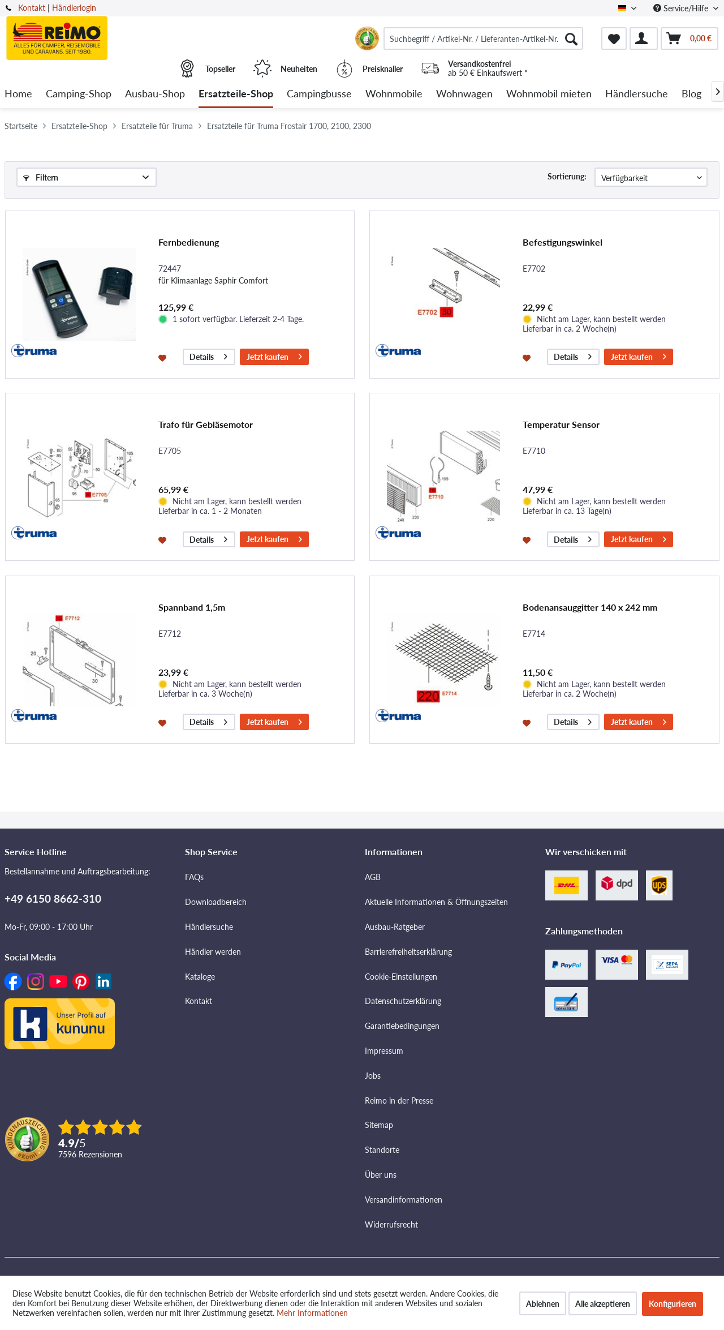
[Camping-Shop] (78, 94)
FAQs (194, 877)
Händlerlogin (74, 7)
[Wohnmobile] (394, 94)
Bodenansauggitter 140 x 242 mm (590, 607)
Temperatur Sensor (561, 424)
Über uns (381, 1174)
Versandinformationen (403, 1199)
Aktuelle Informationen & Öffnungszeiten (436, 902)
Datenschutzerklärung (403, 1001)
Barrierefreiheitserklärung (408, 951)
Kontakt (31, 7)
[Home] (18, 94)
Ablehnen (542, 1303)
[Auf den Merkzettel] (163, 357)
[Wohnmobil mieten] (549, 94)
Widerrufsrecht (391, 1224)
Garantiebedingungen (402, 1026)
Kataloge (200, 976)
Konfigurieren (672, 1303)
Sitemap (379, 1125)
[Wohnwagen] (464, 94)
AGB (373, 877)
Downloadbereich (216, 902)
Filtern (40, 177)
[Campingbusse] (319, 94)
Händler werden (213, 951)
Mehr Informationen (312, 1313)
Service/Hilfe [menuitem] (681, 8)
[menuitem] (483, 38)
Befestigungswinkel (562, 242)
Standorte (382, 1150)
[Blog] (691, 94)
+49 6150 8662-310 (53, 898)
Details (208, 355)
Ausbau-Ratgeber (395, 927)
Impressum (384, 1051)
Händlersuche (209, 927)
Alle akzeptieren (602, 1303)
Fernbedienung (188, 242)
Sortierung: (567, 176)
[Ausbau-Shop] (155, 94)
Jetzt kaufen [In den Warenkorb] (274, 355)
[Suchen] (571, 38)
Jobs (373, 1075)
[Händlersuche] (636, 94)
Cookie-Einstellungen (401, 976)
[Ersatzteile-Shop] (236, 94)
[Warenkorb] (689, 38)
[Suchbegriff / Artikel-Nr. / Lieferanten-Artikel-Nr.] (483, 38)
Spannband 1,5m (191, 607)
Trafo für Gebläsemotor (205, 424)
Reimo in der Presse (399, 1100)
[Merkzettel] (614, 38)
